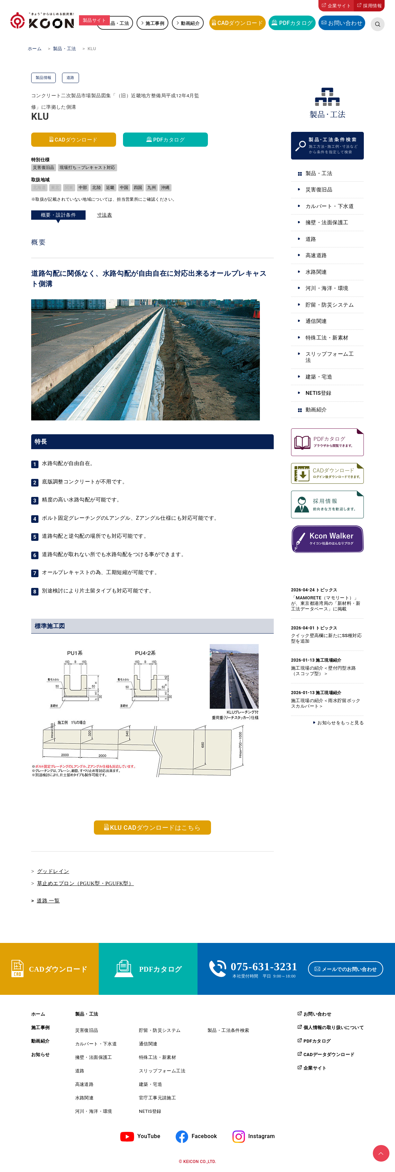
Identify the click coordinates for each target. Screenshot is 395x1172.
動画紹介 (190, 23)
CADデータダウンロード (329, 1054)
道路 (311, 239)
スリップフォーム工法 (330, 357)
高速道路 (316, 255)
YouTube (149, 1136)
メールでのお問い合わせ (349, 968)
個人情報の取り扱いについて (334, 1027)
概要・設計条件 (58, 215)
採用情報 (372, 5)
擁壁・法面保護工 (327, 222)
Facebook (204, 1136)
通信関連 (316, 321)
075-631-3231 (264, 965)
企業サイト (339, 5)
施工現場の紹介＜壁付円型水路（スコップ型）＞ (323, 670)
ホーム (38, 1014)
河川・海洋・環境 (327, 288)
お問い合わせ (345, 23)
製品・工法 (117, 23)
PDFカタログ (296, 23)
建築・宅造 (319, 377)
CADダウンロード (240, 23)
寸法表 (104, 215)
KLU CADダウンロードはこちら (155, 827)
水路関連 (316, 272)
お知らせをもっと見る (340, 722)
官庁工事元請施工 (157, 1098)
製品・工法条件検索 (228, 1030)
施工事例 (155, 23)
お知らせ (40, 1054)
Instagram (261, 1136)
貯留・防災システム (330, 305)
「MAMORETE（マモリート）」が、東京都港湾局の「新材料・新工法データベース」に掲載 (326, 603)
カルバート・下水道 (330, 206)
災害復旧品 (319, 190)
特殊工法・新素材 (327, 338)
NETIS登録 (319, 393)
